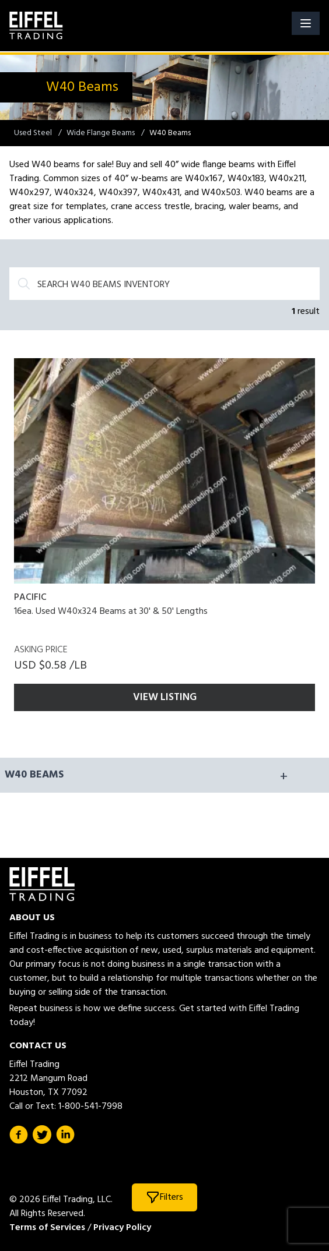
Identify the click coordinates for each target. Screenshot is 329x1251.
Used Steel (34, 133)
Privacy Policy (122, 1227)
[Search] (164, 283)
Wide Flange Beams (101, 133)
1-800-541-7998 (90, 1106)
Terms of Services (47, 1227)
